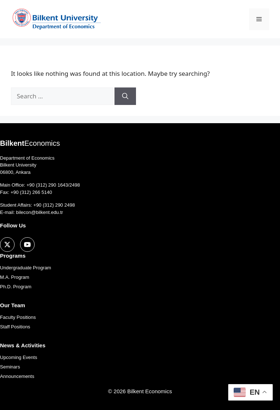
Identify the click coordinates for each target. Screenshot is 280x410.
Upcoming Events (18, 357)
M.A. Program (14, 277)
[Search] (125, 96)
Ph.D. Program (15, 286)
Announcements (17, 376)
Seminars (10, 367)
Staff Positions (15, 326)
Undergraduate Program (25, 267)
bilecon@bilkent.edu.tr (39, 212)
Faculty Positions (18, 317)
